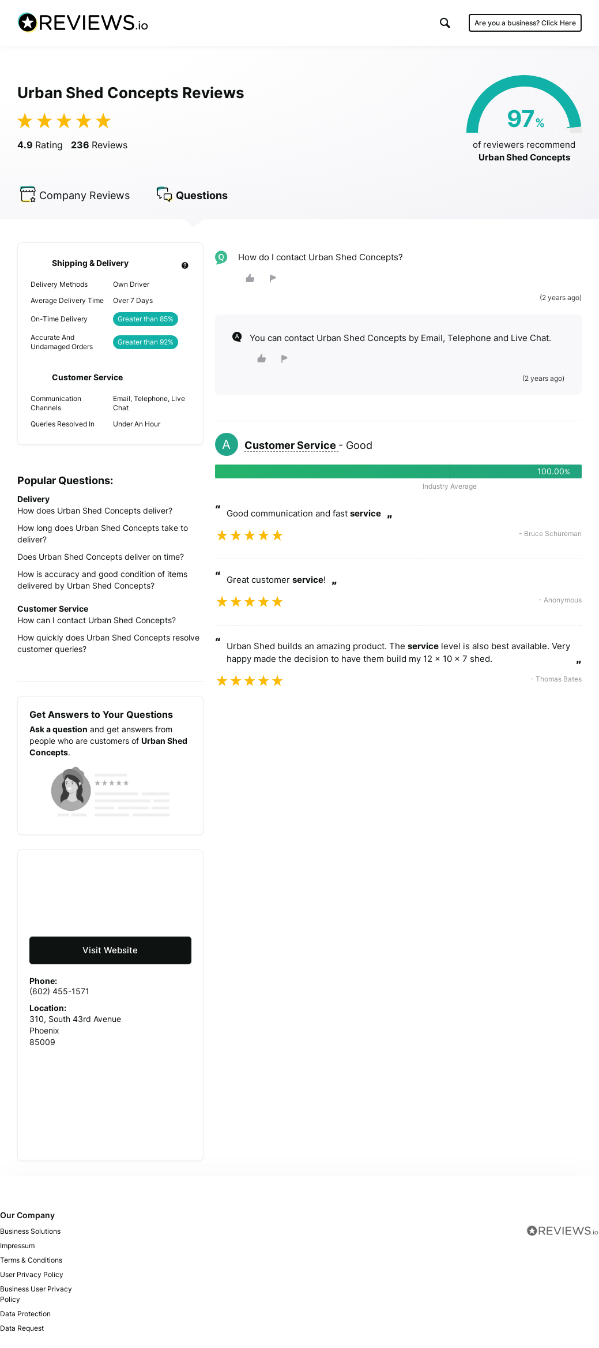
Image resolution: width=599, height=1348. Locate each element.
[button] (445, 23)
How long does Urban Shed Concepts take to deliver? (102, 535)
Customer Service (291, 447)
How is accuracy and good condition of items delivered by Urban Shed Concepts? (102, 581)
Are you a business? (525, 22)
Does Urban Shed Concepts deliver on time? (100, 558)
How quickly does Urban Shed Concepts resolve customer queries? (108, 645)
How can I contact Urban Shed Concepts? (96, 622)
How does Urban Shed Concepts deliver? (94, 512)
